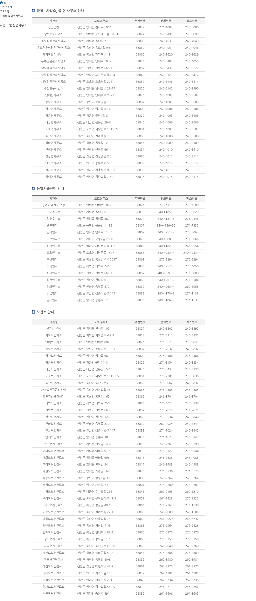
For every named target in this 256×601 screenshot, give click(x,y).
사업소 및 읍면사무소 (11, 16)
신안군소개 (6, 7)
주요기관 (5, 11)
